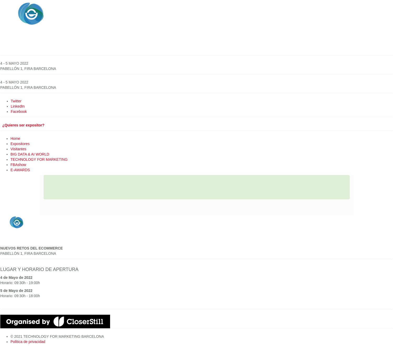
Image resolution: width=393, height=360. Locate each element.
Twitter (16, 101)
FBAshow (18, 165)
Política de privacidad (27, 342)
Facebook (19, 111)
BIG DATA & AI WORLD (29, 154)
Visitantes (18, 149)
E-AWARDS (20, 170)
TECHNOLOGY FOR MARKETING (38, 159)
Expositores (20, 144)
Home (15, 138)
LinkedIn (18, 106)
